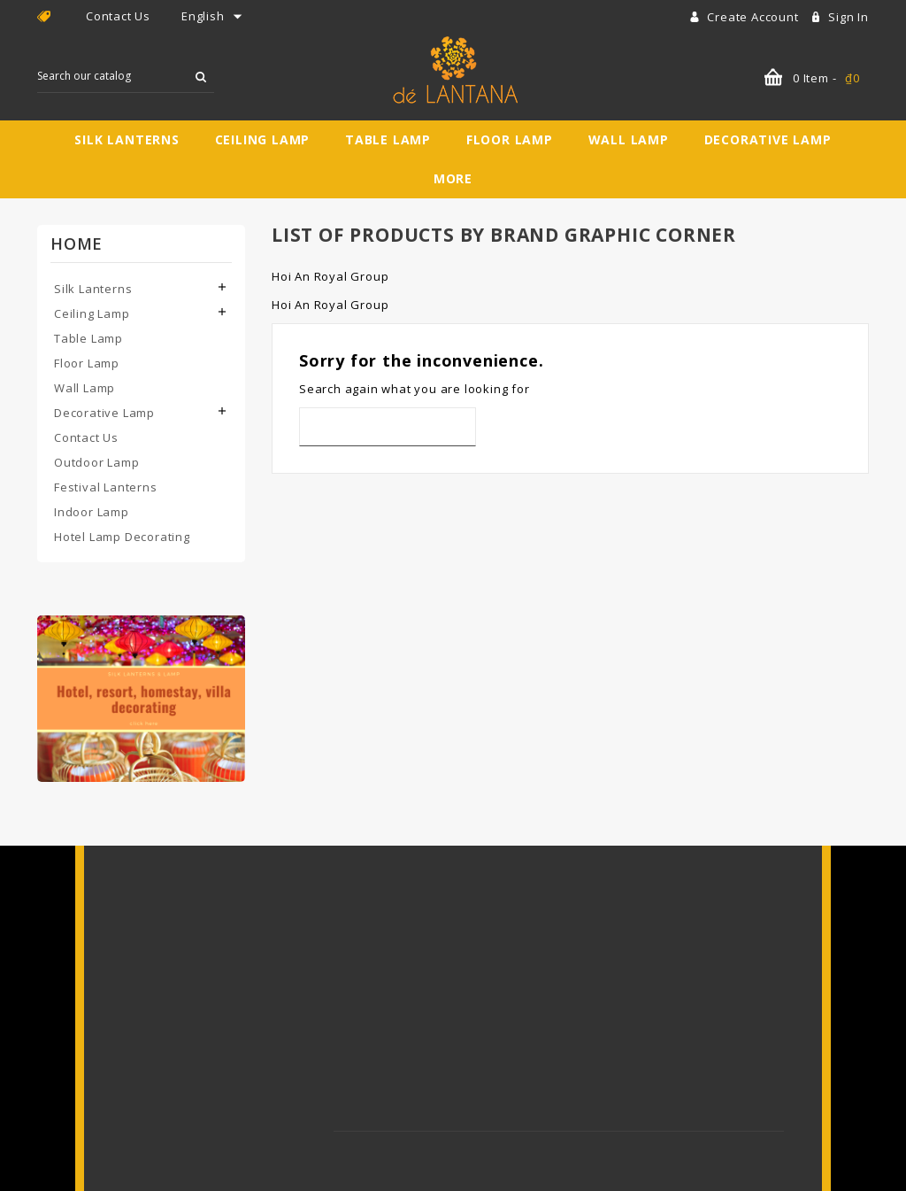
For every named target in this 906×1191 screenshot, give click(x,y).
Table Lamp (388, 139)
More (453, 178)
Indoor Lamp (91, 512)
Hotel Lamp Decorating (122, 537)
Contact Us (118, 16)
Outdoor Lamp (97, 462)
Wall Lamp (628, 139)
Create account (754, 17)
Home (76, 243)
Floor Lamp (509, 139)
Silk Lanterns (126, 139)
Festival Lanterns (105, 487)
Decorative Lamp (768, 139)
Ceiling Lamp (263, 139)
